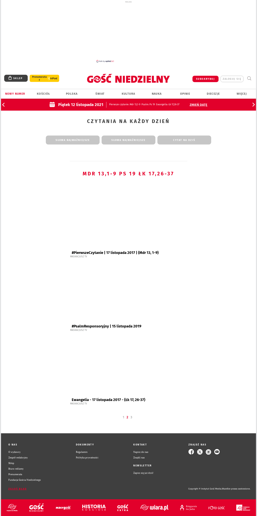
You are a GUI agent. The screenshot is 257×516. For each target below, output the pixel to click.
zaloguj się (232, 79)
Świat (100, 93)
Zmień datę (198, 105)
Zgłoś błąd (17, 488)
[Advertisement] (128, 31)
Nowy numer (15, 93)
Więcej (242, 93)
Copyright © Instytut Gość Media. (205, 488)
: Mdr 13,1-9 (124, 104)
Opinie (185, 93)
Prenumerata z (39, 78)
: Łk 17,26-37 (167, 104)
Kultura (128, 93)
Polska (71, 93)
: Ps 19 (148, 104)
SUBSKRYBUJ (205, 79)
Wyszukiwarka (249, 78)
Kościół (43, 93)
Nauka (157, 93)
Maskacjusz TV (78, 256)
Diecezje (213, 93)
